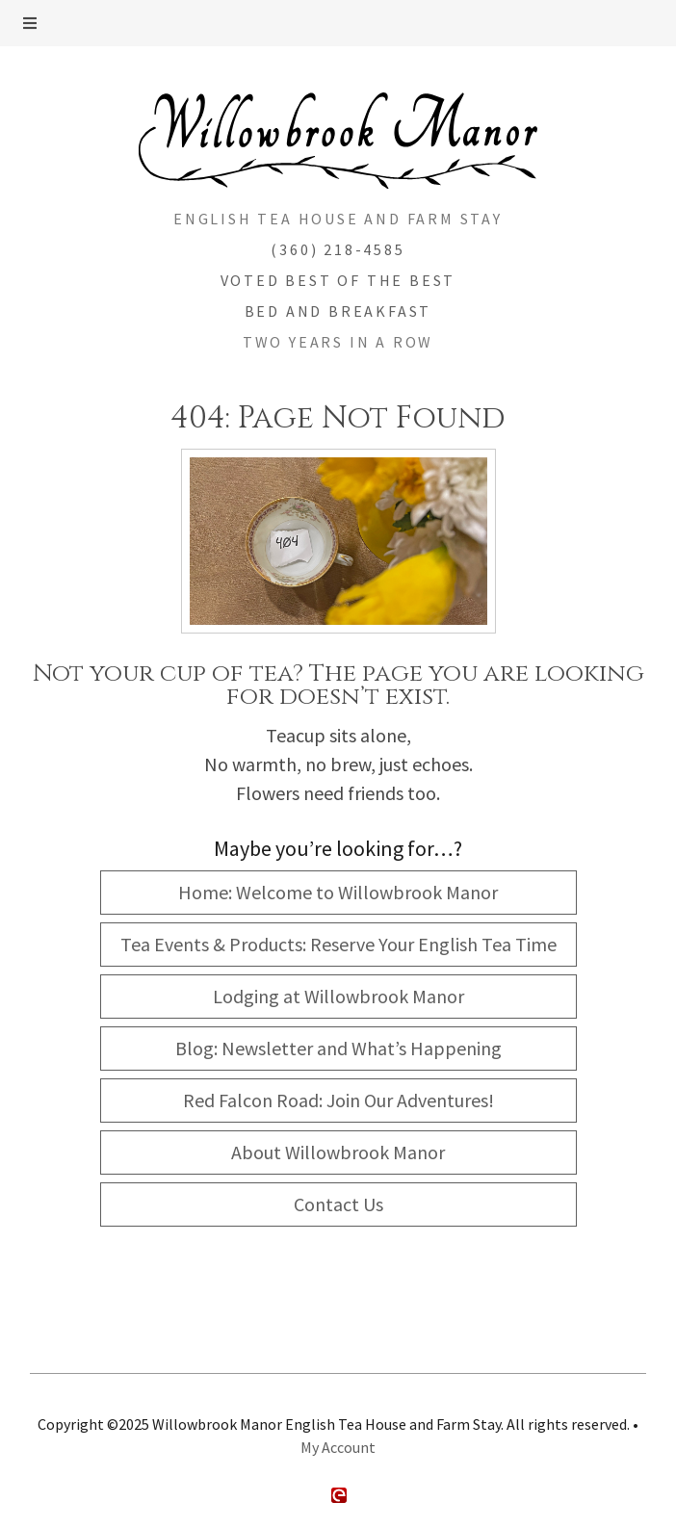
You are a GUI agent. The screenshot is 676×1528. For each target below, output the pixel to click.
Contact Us (338, 1204)
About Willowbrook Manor (338, 1152)
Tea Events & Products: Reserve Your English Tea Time (338, 944)
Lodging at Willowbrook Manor (338, 996)
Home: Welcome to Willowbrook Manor (338, 892)
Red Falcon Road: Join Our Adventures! (338, 1100)
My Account (338, 1447)
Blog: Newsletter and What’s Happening (338, 1048)
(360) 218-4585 (337, 249)
